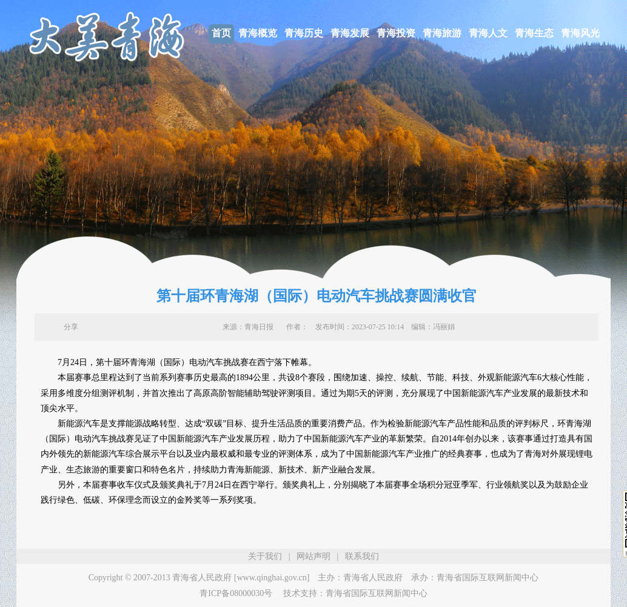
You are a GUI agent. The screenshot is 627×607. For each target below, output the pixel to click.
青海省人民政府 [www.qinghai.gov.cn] (240, 577)
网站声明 (313, 556)
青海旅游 (442, 33)
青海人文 (488, 33)
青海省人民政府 (373, 577)
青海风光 (580, 33)
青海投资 (396, 33)
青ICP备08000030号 (236, 593)
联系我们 (362, 556)
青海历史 (303, 33)
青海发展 (349, 33)
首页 (221, 33)
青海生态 (534, 33)
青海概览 (257, 33)
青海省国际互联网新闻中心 (487, 577)
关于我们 (265, 556)
